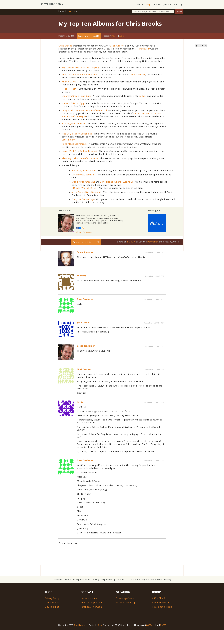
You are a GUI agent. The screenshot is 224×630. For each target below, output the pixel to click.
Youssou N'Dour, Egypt (73, 103)
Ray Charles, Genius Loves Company (80, 67)
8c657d (149, 625)
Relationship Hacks (162, 606)
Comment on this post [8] (88, 36)
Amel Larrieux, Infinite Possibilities (80, 74)
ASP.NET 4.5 (158, 598)
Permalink (152, 241)
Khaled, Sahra (69, 81)
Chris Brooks (65, 45)
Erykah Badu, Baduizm (82, 174)
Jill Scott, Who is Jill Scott (83, 187)
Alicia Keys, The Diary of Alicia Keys (80, 158)
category (71, 11)
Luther (142, 95)
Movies (114, 36)
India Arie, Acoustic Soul (83, 170)
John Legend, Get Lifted (74, 123)
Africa (121, 36)
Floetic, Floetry (69, 88)
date (80, 11)
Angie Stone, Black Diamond (86, 192)
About (78, 232)
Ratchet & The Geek (91, 606)
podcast (157, 4)
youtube (167, 4)
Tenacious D (143, 48)
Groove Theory (137, 74)
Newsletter (87, 232)
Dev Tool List (52, 606)
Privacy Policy (52, 598)
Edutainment (68, 139)
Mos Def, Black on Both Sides (77, 133)
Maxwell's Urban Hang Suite (76, 95)
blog (148, 4)
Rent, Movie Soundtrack (74, 143)
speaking (178, 4)
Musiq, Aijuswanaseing (83, 181)
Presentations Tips (126, 602)
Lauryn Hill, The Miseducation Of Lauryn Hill (84, 110)
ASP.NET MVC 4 (160, 602)
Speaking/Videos (125, 598)
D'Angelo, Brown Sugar (83, 199)
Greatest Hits (52, 602)
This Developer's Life (92, 602)
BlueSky (131, 241)
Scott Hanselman (52, 4)
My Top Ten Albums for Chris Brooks (110, 23)
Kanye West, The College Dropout (79, 150)
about (140, 4)
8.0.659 (163, 625)
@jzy (100, 625)
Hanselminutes (89, 598)
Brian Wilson (116, 45)
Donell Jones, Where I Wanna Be (116, 181)
